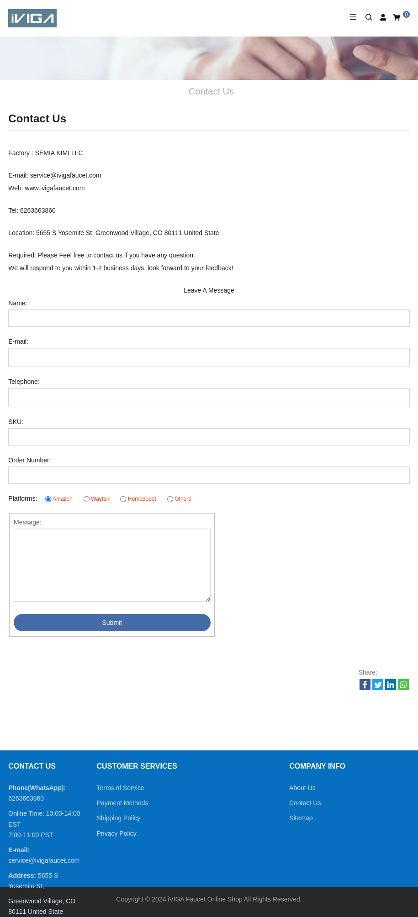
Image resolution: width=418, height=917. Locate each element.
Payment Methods (122, 803)
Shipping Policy (119, 818)
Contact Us (305, 803)
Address (21, 875)
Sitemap (300, 818)
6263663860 (26, 798)
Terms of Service (120, 787)
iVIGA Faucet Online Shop (205, 899)
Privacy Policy (117, 833)
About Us (302, 787)
